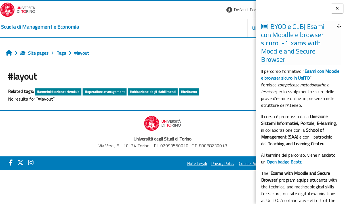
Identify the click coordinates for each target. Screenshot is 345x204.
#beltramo (189, 91)
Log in (245, 9)
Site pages (34, 53)
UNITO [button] (189, 28)
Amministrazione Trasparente (222, 163)
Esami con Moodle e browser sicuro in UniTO (300, 74)
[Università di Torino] (17, 9)
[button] (175, 9)
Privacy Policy (153, 163)
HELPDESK (221, 28)
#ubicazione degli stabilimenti (153, 91)
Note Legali (127, 163)
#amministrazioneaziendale (58, 91)
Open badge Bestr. (284, 161)
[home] (40, 27)
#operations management (105, 91)
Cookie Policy (180, 163)
